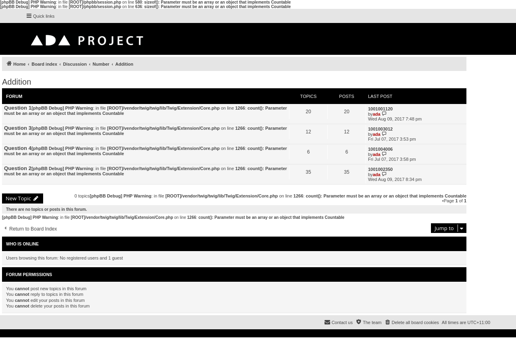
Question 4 (17, 148)
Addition (16, 81)
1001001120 (380, 108)
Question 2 (17, 168)
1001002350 (380, 169)
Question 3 (17, 128)
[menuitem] (411, 322)
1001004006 (380, 149)
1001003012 (380, 129)
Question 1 (17, 108)
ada (377, 114)
